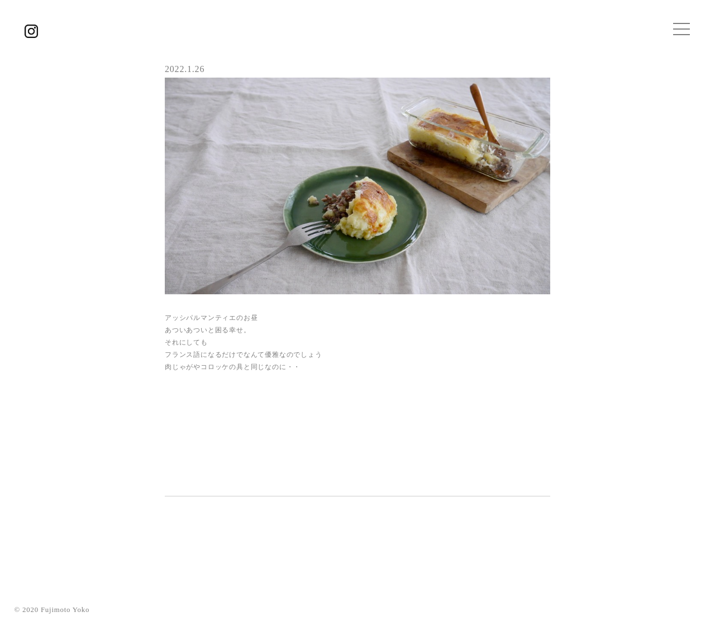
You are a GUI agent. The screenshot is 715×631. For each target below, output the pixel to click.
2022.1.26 (184, 69)
